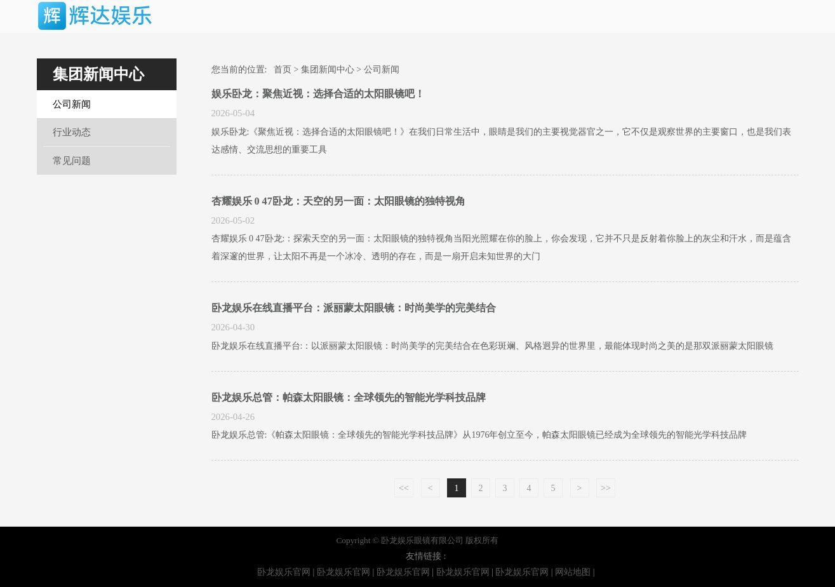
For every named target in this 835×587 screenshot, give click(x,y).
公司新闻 (72, 104)
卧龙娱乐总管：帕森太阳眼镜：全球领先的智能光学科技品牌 (348, 397)
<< (404, 488)
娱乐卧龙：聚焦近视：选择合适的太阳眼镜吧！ (318, 93)
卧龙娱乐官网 (284, 572)
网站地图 (573, 572)
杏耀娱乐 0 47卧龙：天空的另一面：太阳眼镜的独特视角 (338, 201)
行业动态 (72, 132)
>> (606, 488)
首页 (282, 69)
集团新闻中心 (327, 69)
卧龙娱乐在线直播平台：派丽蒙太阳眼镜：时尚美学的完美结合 (353, 307)
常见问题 (72, 161)
